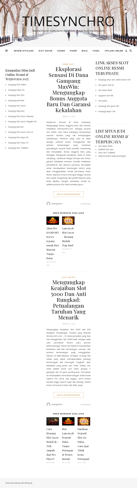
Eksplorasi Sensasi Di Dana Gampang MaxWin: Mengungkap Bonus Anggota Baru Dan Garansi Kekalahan (69, 89)
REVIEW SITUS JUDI (24, 50)
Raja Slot (20, 111)
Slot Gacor (21, 105)
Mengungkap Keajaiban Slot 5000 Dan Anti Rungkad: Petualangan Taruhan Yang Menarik (68, 299)
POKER (73, 50)
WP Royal (28, 483)
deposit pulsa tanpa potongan (112, 155)
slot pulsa (102, 100)
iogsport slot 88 (105, 95)
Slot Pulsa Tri (22, 142)
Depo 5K (20, 90)
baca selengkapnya (68, 194)
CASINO (61, 50)
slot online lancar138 (121, 79)
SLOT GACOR (45, 50)
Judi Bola (20, 100)
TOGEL (96, 50)
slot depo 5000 (105, 146)
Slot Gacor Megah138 (26, 121)
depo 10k (111, 111)
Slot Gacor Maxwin (24, 116)
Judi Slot (20, 126)
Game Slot (68, 64)
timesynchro (57, 203)
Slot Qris (20, 95)
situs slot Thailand (106, 152)
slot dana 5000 (105, 90)
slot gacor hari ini (106, 85)
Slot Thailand (22, 147)
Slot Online (21, 84)
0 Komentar (85, 203)
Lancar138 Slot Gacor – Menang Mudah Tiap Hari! (68, 237)
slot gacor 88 (113, 106)
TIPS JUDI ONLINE (113, 50)
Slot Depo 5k (22, 137)
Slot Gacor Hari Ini (24, 132)
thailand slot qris (105, 149)
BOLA (85, 50)
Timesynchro (68, 21)
